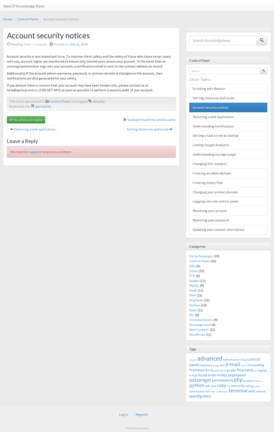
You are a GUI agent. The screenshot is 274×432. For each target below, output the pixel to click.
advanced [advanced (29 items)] (209, 358)
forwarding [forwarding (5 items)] (255, 365)
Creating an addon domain (212, 173)
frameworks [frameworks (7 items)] (199, 370)
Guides (194, 281)
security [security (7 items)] (238, 385)
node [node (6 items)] (212, 375)
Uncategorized (200, 324)
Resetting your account (210, 210)
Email (193, 271)
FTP (192, 276)
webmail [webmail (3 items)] (261, 391)
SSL (191, 315)
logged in (35, 152)
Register (142, 414)
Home (7, 19)
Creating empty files (208, 182)
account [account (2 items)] (193, 359)
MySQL (194, 285)
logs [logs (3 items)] (194, 375)
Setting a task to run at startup (215, 135)
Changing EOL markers (209, 164)
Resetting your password (211, 220)
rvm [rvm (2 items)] (229, 386)
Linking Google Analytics (211, 145)
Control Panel (28, 19)
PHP (192, 295)
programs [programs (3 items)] (249, 380)
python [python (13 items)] (196, 385)
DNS (192, 266)
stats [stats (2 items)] (212, 391)
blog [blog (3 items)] (243, 360)
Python (194, 305)
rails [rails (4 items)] (207, 386)
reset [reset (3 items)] (213, 386)
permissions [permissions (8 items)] (222, 380)
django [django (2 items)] (216, 365)
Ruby (193, 310)
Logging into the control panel (215, 201)
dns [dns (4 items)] (222, 365)
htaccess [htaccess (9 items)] (245, 370)
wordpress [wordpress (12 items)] (200, 396)
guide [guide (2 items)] (223, 370)
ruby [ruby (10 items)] (221, 385)
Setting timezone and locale (150, 129)
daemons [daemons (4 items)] (206, 365)
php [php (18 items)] (238, 379)
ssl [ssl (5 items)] (208, 391)
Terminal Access (201, 320)
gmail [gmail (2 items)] (217, 370)
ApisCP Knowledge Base (23, 6)
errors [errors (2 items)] (244, 365)
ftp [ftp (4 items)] (212, 370)
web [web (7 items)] (251, 390)
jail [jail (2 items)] (254, 370)
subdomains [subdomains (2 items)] (222, 391)
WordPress (197, 334)
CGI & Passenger (201, 256)
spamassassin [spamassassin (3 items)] (197, 391)
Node (193, 290)
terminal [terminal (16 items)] (238, 390)
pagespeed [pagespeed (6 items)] (237, 375)
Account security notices (210, 107)
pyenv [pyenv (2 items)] (258, 381)
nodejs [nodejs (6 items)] (222, 375)
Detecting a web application (32, 129)
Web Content (199, 329)
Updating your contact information (218, 229)
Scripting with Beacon (209, 88)
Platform (196, 300)
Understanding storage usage (214, 154)
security (98, 101)
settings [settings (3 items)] (250, 386)
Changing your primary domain (215, 192)
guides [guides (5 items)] (231, 370)
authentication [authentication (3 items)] (231, 360)
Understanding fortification (213, 126)
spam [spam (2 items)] (257, 386)
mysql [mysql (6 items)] (202, 375)
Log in (123, 414)
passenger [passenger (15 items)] (200, 379)
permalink (43, 106)
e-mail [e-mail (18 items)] (232, 364)
